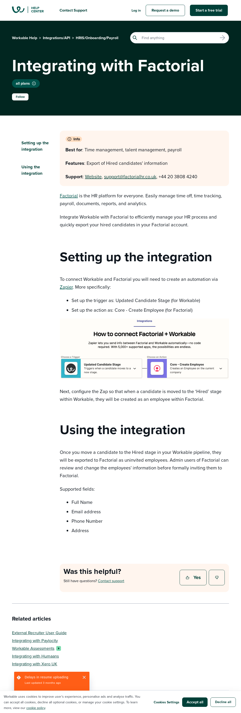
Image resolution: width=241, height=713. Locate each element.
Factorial (69, 195)
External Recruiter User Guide (39, 633)
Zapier (66, 286)
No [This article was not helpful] (217, 578)
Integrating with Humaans (35, 656)
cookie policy (35, 707)
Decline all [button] (223, 702)
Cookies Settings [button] (166, 702)
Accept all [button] (195, 702)
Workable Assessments (35, 648)
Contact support (111, 580)
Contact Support (73, 10)
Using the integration (31, 170)
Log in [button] (136, 10)
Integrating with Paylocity (35, 640)
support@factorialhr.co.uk (130, 176)
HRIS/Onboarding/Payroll (97, 38)
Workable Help (24, 38)
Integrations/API (56, 38)
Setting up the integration (35, 146)
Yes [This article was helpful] (194, 578)
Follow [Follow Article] (20, 97)
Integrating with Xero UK (34, 664)
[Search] (179, 37)
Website (93, 176)
